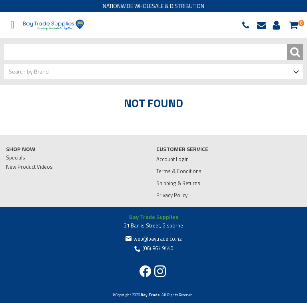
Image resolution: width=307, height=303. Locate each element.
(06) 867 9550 (157, 248)
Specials (15, 157)
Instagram (160, 271)
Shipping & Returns (178, 183)
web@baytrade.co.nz (263, 25)
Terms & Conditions (178, 171)
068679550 (247, 25)
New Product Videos (29, 167)
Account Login (172, 159)
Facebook (145, 271)
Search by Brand (29, 71)
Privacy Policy (171, 195)
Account (275, 25)
